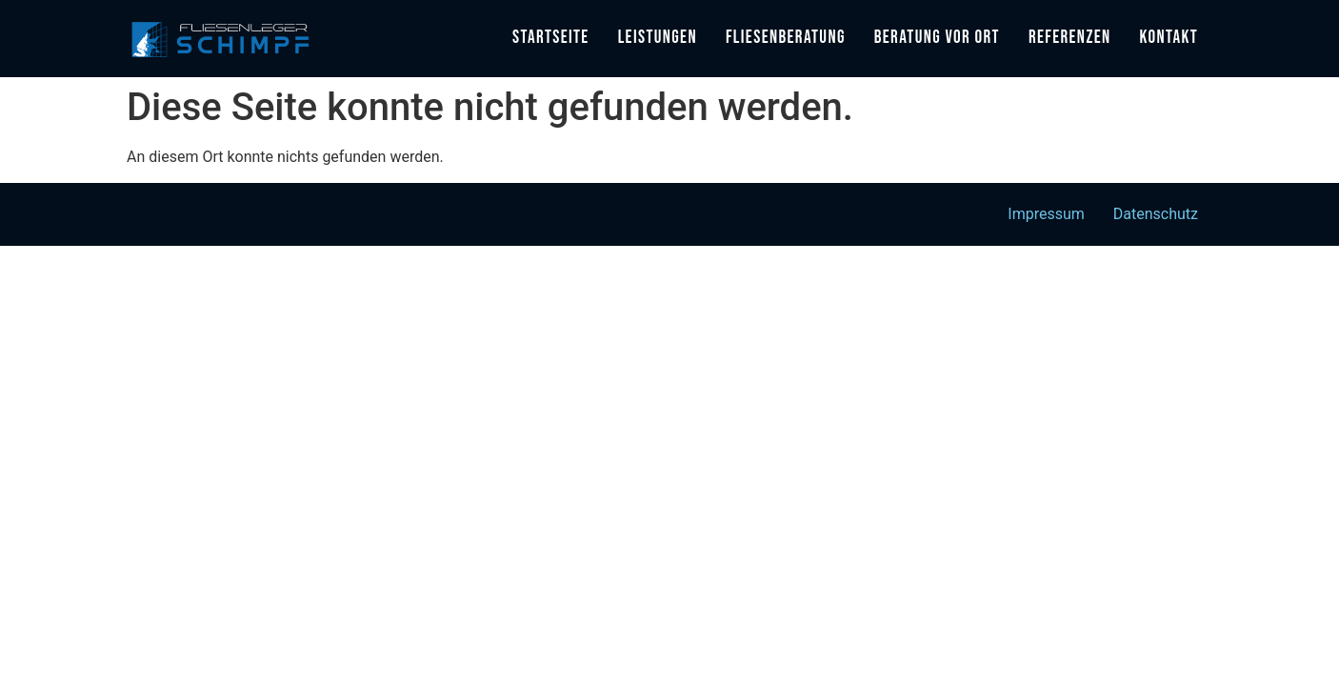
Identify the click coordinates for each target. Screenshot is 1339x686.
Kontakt (1168, 38)
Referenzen (1070, 38)
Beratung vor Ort (937, 38)
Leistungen (657, 38)
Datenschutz (1155, 214)
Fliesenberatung (786, 38)
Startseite (551, 38)
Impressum (1046, 214)
